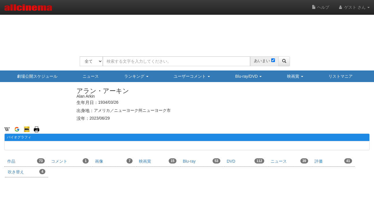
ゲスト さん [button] (354, 7)
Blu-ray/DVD (248, 76)
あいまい (262, 61)
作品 (26, 161)
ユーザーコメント (192, 76)
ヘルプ (320, 7)
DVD (245, 161)
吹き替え (26, 171)
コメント (70, 161)
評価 (333, 161)
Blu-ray (201, 161)
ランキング (136, 76)
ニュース (91, 76)
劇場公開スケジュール (37, 76)
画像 (114, 161)
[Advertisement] (185, 32)
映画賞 (295, 76)
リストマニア (340, 76)
